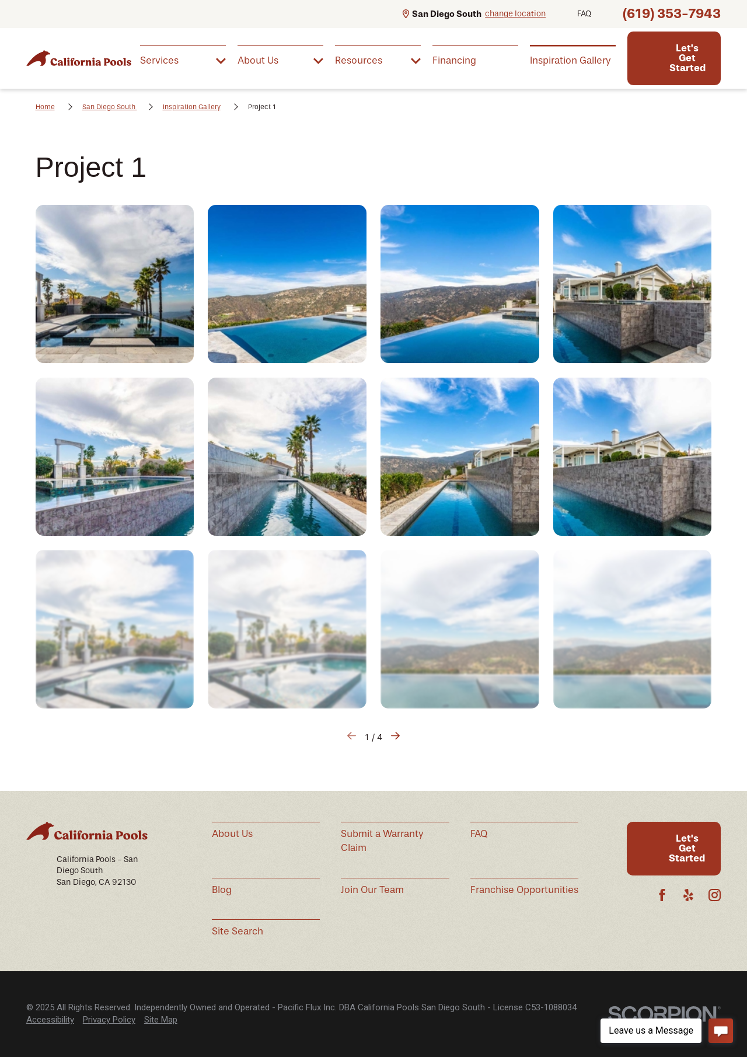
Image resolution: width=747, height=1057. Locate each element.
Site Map (160, 1019)
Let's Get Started (687, 58)
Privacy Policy (109, 1019)
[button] (115, 284)
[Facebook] (662, 895)
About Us (232, 833)
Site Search (237, 931)
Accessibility (50, 1019)
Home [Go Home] (45, 107)
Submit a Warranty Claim (382, 840)
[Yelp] (688, 895)
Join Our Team (372, 889)
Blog (222, 889)
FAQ (584, 14)
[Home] (78, 58)
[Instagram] (714, 895)
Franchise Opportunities (524, 889)
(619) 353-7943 (672, 14)
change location (515, 14)
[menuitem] (183, 60)
